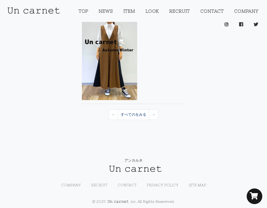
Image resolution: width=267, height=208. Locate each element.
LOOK (152, 11)
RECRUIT (179, 11)
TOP (83, 11)
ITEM (129, 11)
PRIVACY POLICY (162, 185)
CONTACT (212, 11)
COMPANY (246, 11)
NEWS (106, 11)
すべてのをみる (133, 114)
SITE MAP (197, 185)
